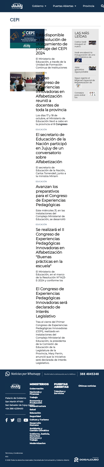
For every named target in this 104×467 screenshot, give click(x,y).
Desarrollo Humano (35, 424)
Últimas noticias (87, 386)
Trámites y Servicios (59, 392)
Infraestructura (38, 406)
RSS (6, 457)
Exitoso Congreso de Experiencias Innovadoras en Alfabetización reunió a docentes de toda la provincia (51, 94)
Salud (33, 409)
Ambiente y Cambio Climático (39, 429)
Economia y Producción (36, 401)
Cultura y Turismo (39, 419)
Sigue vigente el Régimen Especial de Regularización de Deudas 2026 (85, 81)
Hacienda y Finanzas (35, 393)
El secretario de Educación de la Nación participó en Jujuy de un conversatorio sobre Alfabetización (51, 148)
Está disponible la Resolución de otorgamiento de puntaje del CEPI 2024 (51, 44)
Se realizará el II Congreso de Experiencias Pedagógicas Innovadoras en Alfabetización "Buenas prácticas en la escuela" (50, 247)
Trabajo (34, 397)
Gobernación (36, 388)
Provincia (88, 6)
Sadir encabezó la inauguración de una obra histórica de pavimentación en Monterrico (85, 57)
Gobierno (39, 6)
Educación (41, 29)
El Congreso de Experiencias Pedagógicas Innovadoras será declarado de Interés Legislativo (51, 302)
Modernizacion (38, 443)
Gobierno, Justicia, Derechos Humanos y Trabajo (40, 437)
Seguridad (35, 416)
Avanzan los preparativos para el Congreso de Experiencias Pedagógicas (51, 195)
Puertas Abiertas (64, 6)
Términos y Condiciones (14, 453)
